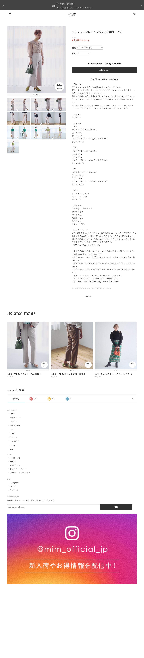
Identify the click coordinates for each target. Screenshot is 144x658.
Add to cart (104, 70)
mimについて (15, 458)
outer (12, 433)
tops (12, 429)
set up (12, 445)
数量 (74, 53)
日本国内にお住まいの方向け (104, 79)
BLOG (12, 461)
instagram (14, 483)
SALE (12, 414)
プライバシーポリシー (18, 469)
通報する (88, 296)
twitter (13, 486)
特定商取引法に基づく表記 (20, 472)
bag (11, 449)
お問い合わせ (15, 465)
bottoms (13, 437)
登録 (116, 507)
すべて (16, 399)
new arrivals (15, 425)
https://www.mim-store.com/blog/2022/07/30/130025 (95, 282)
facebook (14, 490)
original (13, 421)
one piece (14, 441)
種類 (74, 48)
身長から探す (15, 418)
